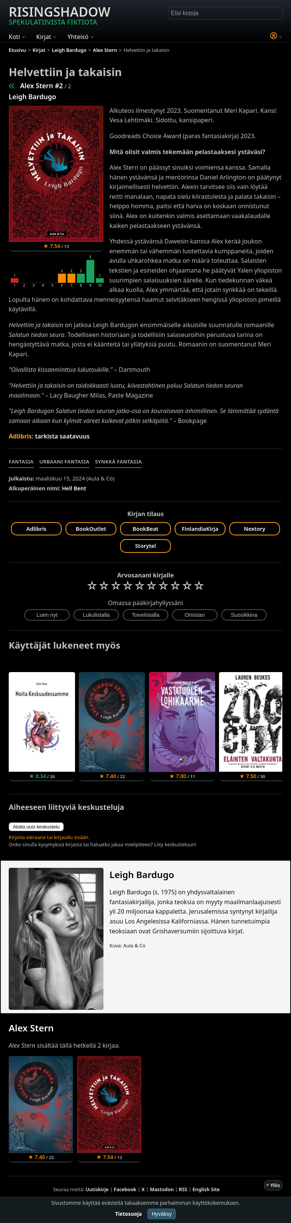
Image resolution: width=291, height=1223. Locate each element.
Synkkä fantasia (118, 461)
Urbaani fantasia (64, 461)
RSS (183, 1189)
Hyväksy (162, 1214)
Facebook (125, 1189)
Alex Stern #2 (41, 85)
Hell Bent (74, 488)
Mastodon (162, 1189)
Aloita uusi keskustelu (36, 827)
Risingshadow (59, 15)
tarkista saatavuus (62, 436)
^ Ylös (273, 1185)
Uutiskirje (97, 1189)
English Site (206, 1189)
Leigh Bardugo (32, 96)
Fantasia (21, 461)
